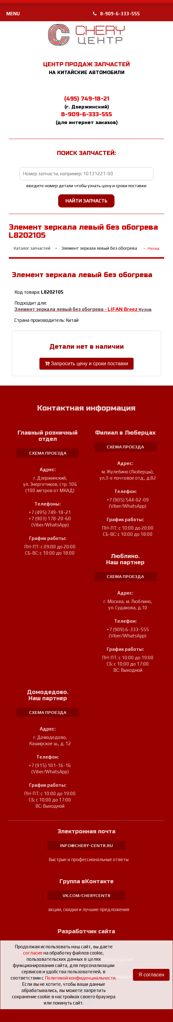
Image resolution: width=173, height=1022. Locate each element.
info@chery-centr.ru (86, 845)
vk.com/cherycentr (86, 895)
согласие (33, 952)
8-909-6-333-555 (116, 13)
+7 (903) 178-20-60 (50, 518)
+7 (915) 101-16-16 (50, 765)
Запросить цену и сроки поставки (86, 363)
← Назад (151, 248)
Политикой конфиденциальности (80, 977)
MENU (13, 13)
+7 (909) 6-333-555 (128, 629)
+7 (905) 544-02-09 (128, 499)
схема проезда (47, 453)
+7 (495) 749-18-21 (50, 512)
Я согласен (151, 974)
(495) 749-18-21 (86, 98)
